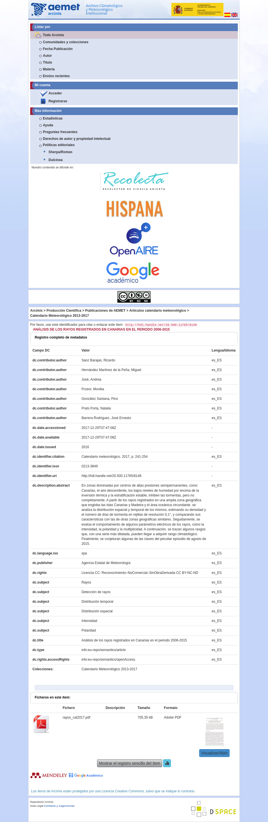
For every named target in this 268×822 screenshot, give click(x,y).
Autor (47, 56)
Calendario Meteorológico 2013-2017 (59, 316)
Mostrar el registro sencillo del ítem (129, 763)
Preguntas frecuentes (60, 132)
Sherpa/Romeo (61, 152)
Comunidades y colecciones (65, 42)
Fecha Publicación (58, 49)
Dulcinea (56, 160)
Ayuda (48, 125)
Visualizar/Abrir (214, 753)
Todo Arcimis (53, 35)
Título (47, 62)
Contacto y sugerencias (59, 805)
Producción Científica (64, 311)
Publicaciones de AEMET (105, 311)
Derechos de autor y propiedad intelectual (76, 139)
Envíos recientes (56, 76)
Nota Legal (36, 805)
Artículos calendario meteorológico (157, 311)
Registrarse (58, 101)
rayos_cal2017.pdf (76, 717)
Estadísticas (53, 118)
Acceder (55, 93)
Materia (49, 69)
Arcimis (36, 311)
